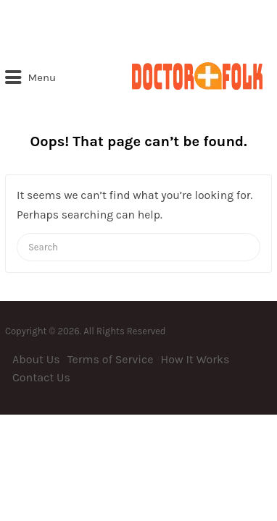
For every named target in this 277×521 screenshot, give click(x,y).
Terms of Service (110, 359)
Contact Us (41, 377)
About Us (36, 359)
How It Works (195, 359)
